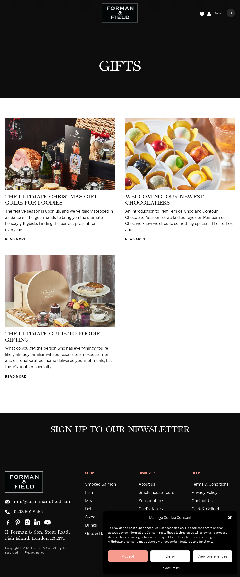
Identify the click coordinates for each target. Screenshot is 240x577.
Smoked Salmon (100, 484)
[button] (229, 517)
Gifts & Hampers (101, 533)
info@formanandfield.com (38, 502)
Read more (15, 239)
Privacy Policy (170, 568)
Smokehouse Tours (156, 492)
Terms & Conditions (210, 484)
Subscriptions (151, 500)
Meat (90, 500)
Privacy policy (34, 553)
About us (147, 484)
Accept (128, 556)
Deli (88, 509)
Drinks (91, 525)
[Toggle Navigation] (9, 13)
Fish (89, 492)
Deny (170, 556)
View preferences (212, 556)
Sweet (91, 517)
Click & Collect (205, 509)
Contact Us (202, 500)
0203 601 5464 (24, 512)
